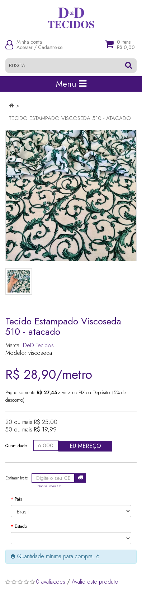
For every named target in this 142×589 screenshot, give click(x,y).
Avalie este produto (95, 582)
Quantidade (16, 446)
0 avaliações (50, 582)
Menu (71, 84)
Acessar (24, 47)
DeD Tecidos (38, 345)
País (18, 499)
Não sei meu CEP (50, 486)
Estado (21, 526)
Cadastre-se (50, 47)
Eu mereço (85, 446)
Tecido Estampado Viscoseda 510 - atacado (70, 118)
